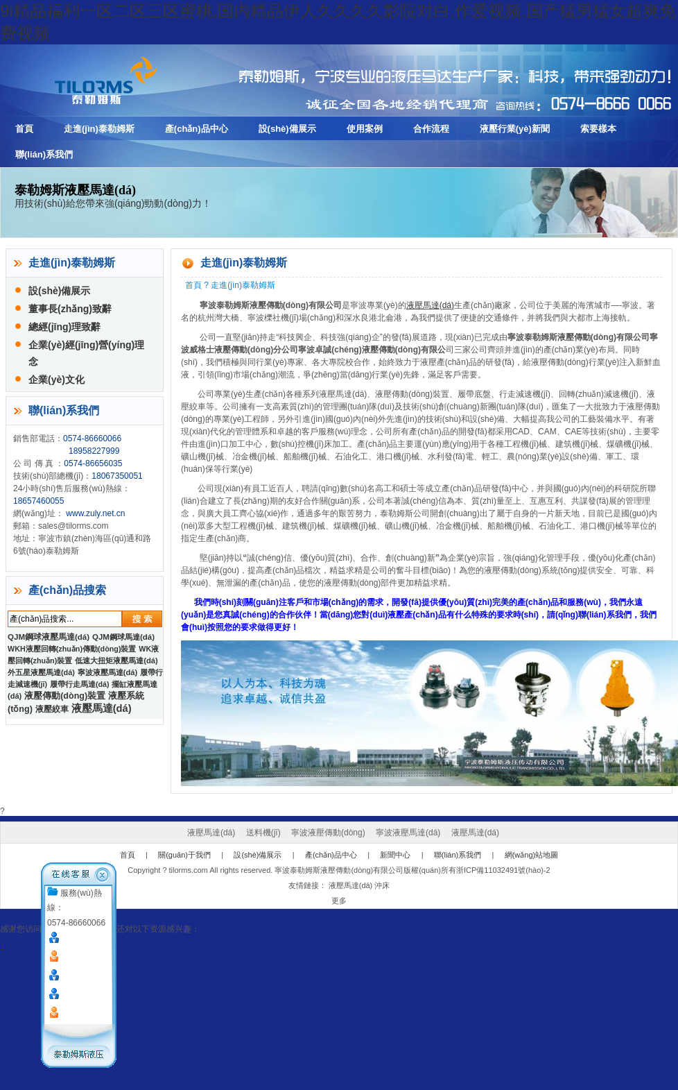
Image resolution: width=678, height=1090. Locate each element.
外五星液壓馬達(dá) (41, 672)
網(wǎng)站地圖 (532, 855)
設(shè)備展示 (287, 129)
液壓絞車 (52, 709)
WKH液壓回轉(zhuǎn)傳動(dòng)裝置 (72, 649)
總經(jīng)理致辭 (64, 326)
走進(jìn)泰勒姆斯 (99, 129)
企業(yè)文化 (56, 379)
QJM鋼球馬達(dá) (123, 637)
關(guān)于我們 (184, 855)
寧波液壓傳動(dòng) (328, 832)
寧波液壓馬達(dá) (107, 672)
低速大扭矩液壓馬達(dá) (116, 660)
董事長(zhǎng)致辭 (70, 308)
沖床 (382, 885)
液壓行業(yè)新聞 (515, 129)
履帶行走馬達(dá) (80, 684)
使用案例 (365, 129)
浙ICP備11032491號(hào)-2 (503, 870)
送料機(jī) (263, 832)
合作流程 (431, 129)
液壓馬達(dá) (430, 305)
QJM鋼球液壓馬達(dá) (48, 637)
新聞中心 (395, 855)
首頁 (24, 129)
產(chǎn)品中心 (196, 129)
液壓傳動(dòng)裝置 (64, 696)
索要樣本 (598, 129)
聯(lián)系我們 (44, 154)
